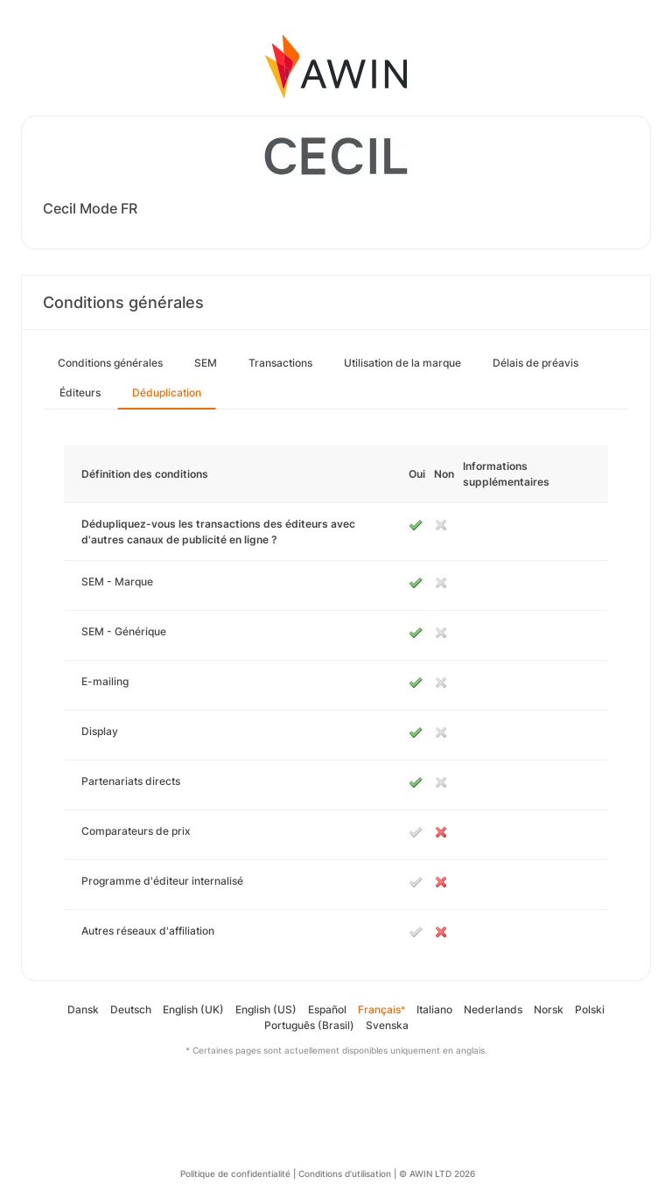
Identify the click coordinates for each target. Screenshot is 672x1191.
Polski (590, 1009)
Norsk (549, 1009)
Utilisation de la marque (402, 362)
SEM (205, 362)
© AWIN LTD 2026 (437, 1173)
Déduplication (166, 392)
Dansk (83, 1009)
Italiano (434, 1009)
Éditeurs (80, 392)
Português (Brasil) (309, 1025)
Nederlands (493, 1009)
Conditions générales (110, 362)
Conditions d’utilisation (344, 1173)
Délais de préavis (535, 362)
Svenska (387, 1025)
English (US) (266, 1009)
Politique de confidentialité (235, 1173)
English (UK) (193, 1009)
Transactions (280, 362)
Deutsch (130, 1009)
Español (327, 1009)
